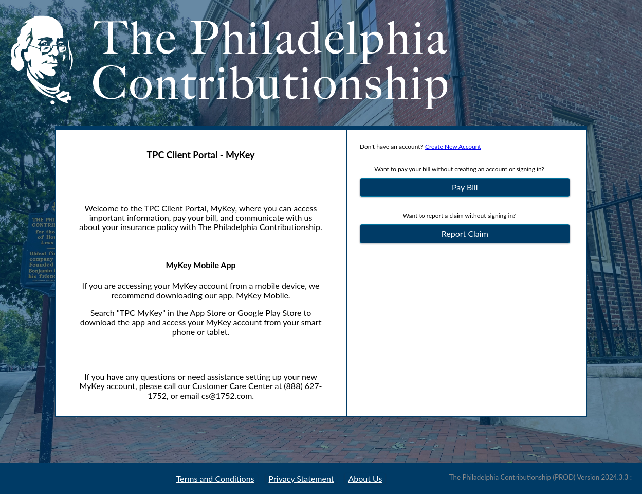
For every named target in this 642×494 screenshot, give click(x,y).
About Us (365, 478)
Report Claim (465, 233)
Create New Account (453, 146)
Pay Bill (465, 187)
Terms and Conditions (215, 478)
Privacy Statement (301, 478)
